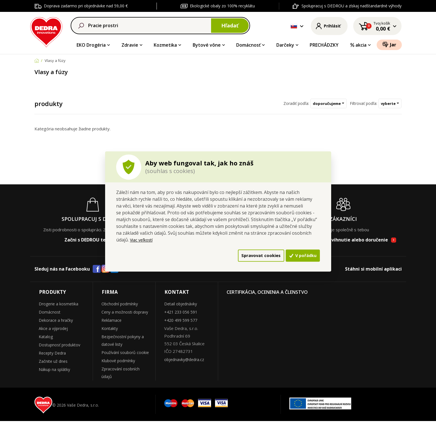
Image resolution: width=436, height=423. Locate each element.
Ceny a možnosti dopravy (124, 314)
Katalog (46, 338)
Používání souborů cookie (125, 354)
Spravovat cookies (233, 255)
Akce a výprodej (53, 330)
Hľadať (229, 25)
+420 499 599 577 (180, 322)
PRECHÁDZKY (324, 45)
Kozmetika (165, 45)
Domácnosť (248, 45)
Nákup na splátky (54, 371)
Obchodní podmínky (119, 305)
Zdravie (130, 45)
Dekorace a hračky (56, 322)
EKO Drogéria (91, 45)
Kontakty (109, 330)
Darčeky (285, 45)
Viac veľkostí (143, 239)
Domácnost (49, 314)
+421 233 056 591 (180, 314)
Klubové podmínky (118, 362)
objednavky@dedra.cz (184, 361)
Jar (389, 44)
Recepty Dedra (52, 355)
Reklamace (111, 322)
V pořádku (295, 255)
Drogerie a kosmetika (58, 305)
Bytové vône (207, 45)
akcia (358, 45)
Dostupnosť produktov (59, 346)
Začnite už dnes (53, 363)
